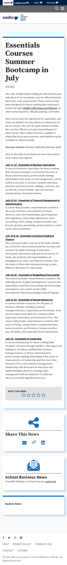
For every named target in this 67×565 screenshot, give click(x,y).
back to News (13, 504)
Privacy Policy (22, 544)
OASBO (8, 2)
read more (50, 481)
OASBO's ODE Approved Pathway (40, 108)
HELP (6, 544)
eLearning (38, 2)
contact (8, 550)
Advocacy (52, 2)
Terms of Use (43, 544)
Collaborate (21, 2)
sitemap (23, 550)
